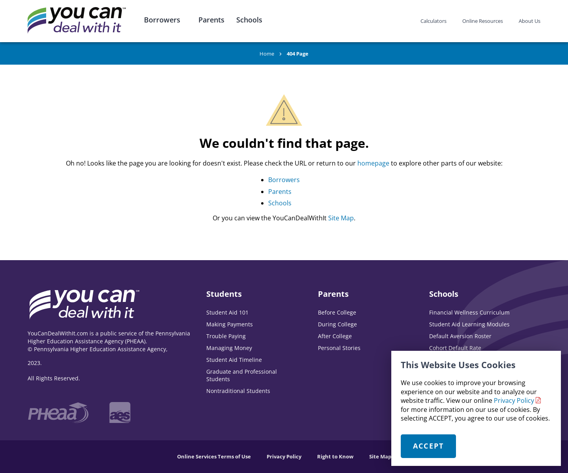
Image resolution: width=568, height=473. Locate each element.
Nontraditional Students (238, 391)
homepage (373, 163)
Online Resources (482, 20)
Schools (249, 19)
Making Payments (229, 324)
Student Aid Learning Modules (469, 324)
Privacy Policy (514, 400)
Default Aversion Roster (460, 336)
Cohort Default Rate (455, 348)
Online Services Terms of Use (214, 456)
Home (267, 53)
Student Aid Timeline (234, 359)
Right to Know (335, 456)
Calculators (433, 20)
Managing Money (229, 348)
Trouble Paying (226, 336)
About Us (529, 20)
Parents (211, 19)
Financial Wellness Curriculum (469, 312)
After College (335, 336)
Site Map (341, 218)
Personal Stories (339, 348)
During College (337, 324)
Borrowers (162, 19)
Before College (337, 312)
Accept (428, 446)
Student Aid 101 (227, 312)
